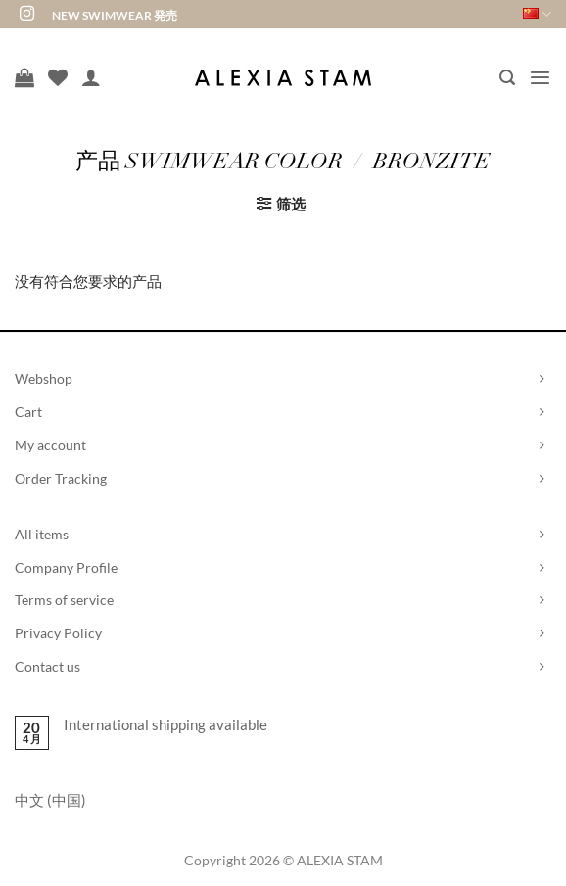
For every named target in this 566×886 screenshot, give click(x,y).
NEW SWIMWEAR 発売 (114, 15)
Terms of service (64, 599)
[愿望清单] (58, 77)
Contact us (47, 666)
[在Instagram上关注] (27, 14)
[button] (507, 78)
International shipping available (165, 724)
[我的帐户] (91, 77)
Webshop (43, 378)
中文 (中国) (50, 800)
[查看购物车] (24, 77)
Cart (28, 411)
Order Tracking (61, 478)
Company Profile (66, 567)
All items (42, 534)
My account (50, 445)
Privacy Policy (58, 633)
